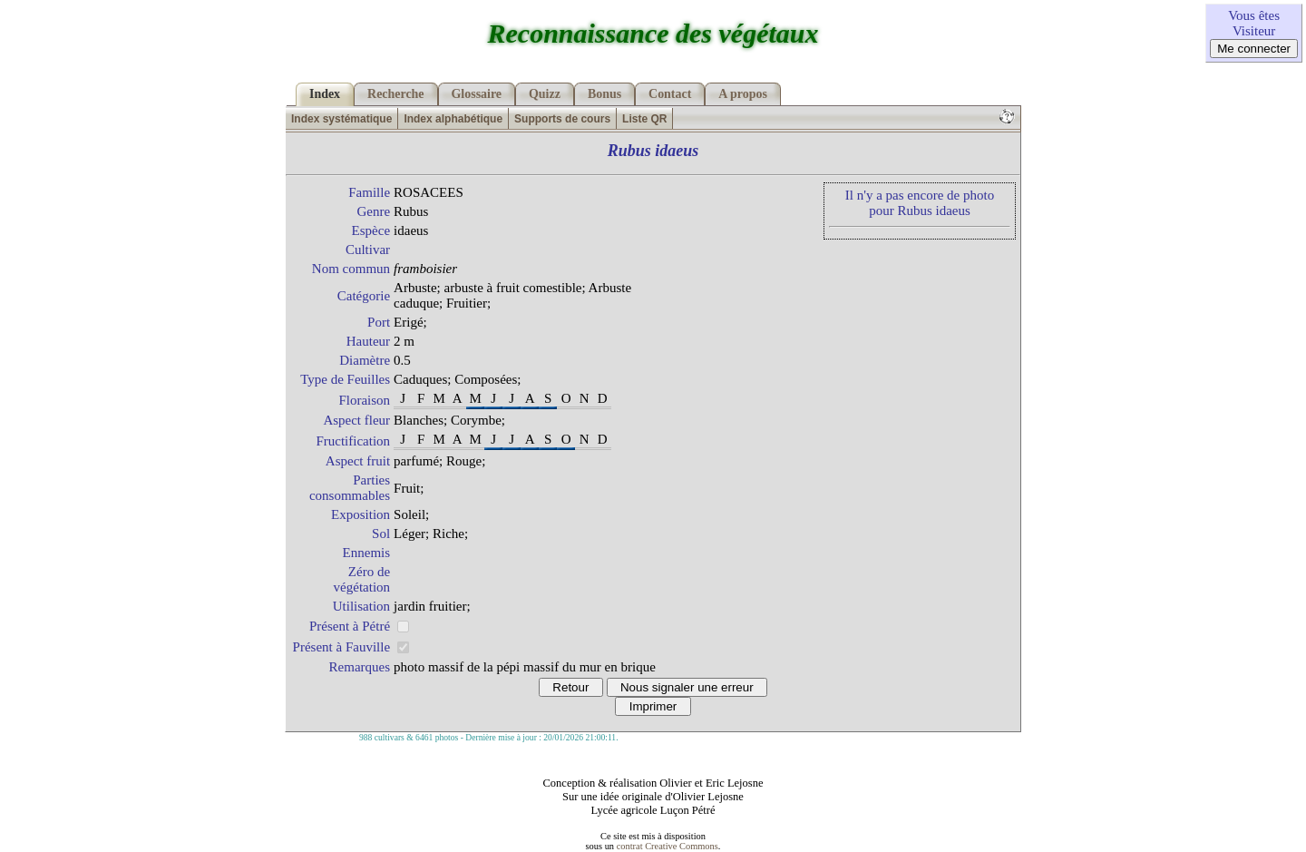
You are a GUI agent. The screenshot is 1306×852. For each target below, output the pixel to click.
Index (324, 94)
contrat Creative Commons (667, 846)
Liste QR (644, 119)
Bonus (604, 94)
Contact (669, 94)
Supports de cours (562, 119)
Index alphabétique (453, 119)
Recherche (395, 94)
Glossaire (477, 94)
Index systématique (341, 119)
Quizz (544, 94)
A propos (742, 94)
